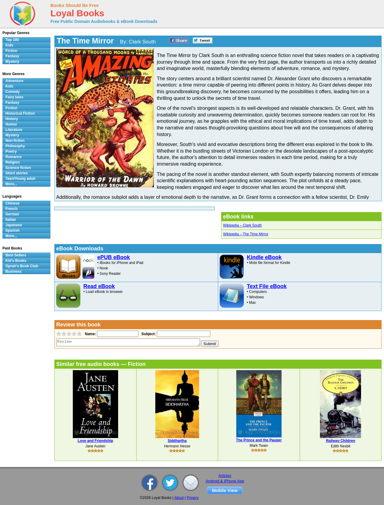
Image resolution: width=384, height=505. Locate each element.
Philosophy (15, 146)
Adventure (14, 81)
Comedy (12, 92)
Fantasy (12, 56)
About (179, 498)
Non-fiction (14, 140)
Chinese (12, 203)
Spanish (12, 230)
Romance (13, 157)
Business (13, 271)
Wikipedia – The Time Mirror (245, 234)
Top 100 (12, 40)
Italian (10, 220)
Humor (11, 124)
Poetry (11, 151)
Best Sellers (15, 255)
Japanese (13, 225)
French (11, 209)
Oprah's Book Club (21, 266)
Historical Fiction (20, 113)
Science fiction (18, 168)
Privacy (192, 498)
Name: (90, 334)
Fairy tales (14, 97)
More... (11, 184)
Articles (224, 475)
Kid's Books (15, 261)
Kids (9, 45)
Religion (12, 162)
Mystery (12, 61)
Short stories (16, 173)
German (12, 214)
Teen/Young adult (20, 178)
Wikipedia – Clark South (242, 225)
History (11, 119)
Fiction (11, 51)
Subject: (148, 334)
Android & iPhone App (225, 481)
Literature (13, 130)
